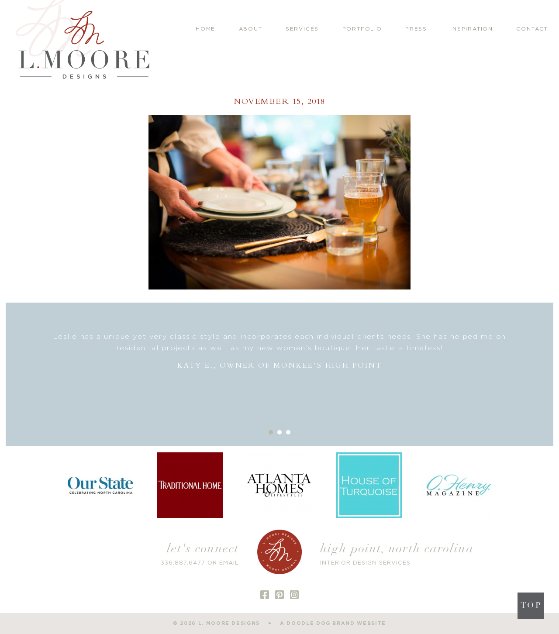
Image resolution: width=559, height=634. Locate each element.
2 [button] (279, 432)
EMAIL (229, 563)
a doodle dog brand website (333, 623)
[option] (279, 351)
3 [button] (288, 432)
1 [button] (271, 432)
